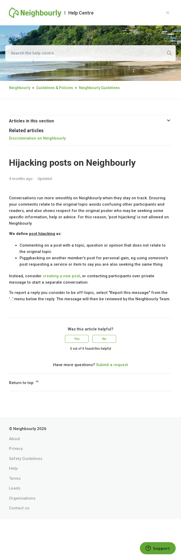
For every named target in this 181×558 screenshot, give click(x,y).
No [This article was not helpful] (104, 339)
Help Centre (81, 13)
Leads (14, 488)
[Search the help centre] (90, 53)
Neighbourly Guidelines (99, 88)
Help (13, 468)
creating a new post (61, 276)
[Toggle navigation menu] (167, 13)
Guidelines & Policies (54, 88)
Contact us (19, 508)
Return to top (24, 382)
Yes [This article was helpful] (77, 339)
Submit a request (112, 364)
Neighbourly (19, 88)
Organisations (22, 498)
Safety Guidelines (25, 458)
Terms (15, 478)
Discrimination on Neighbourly (37, 138)
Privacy (16, 448)
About (14, 438)
